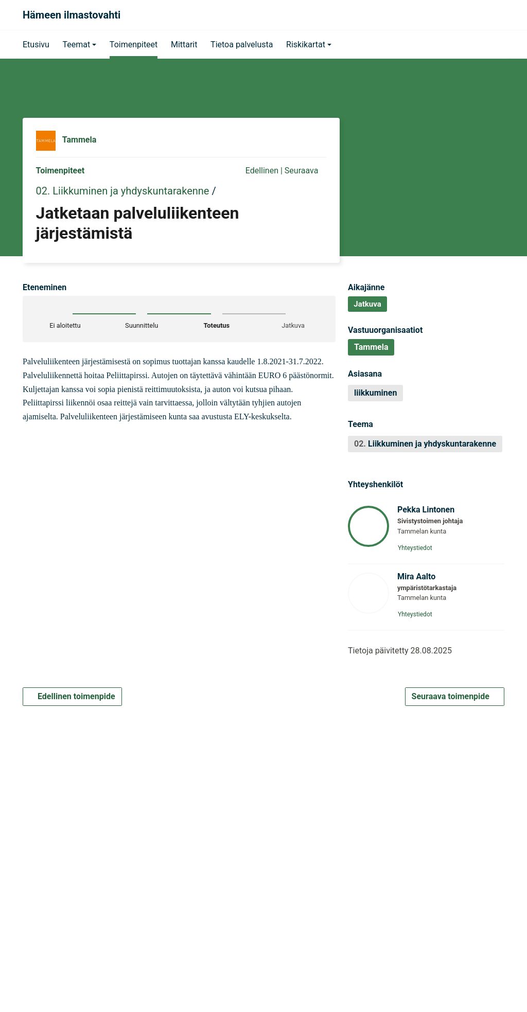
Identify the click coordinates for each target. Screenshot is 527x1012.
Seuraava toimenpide (455, 697)
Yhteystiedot (418, 548)
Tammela (79, 140)
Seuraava (306, 170)
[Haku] (493, 15)
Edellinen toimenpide (72, 697)
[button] (79, 44)
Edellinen (256, 170)
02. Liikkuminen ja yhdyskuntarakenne (122, 191)
